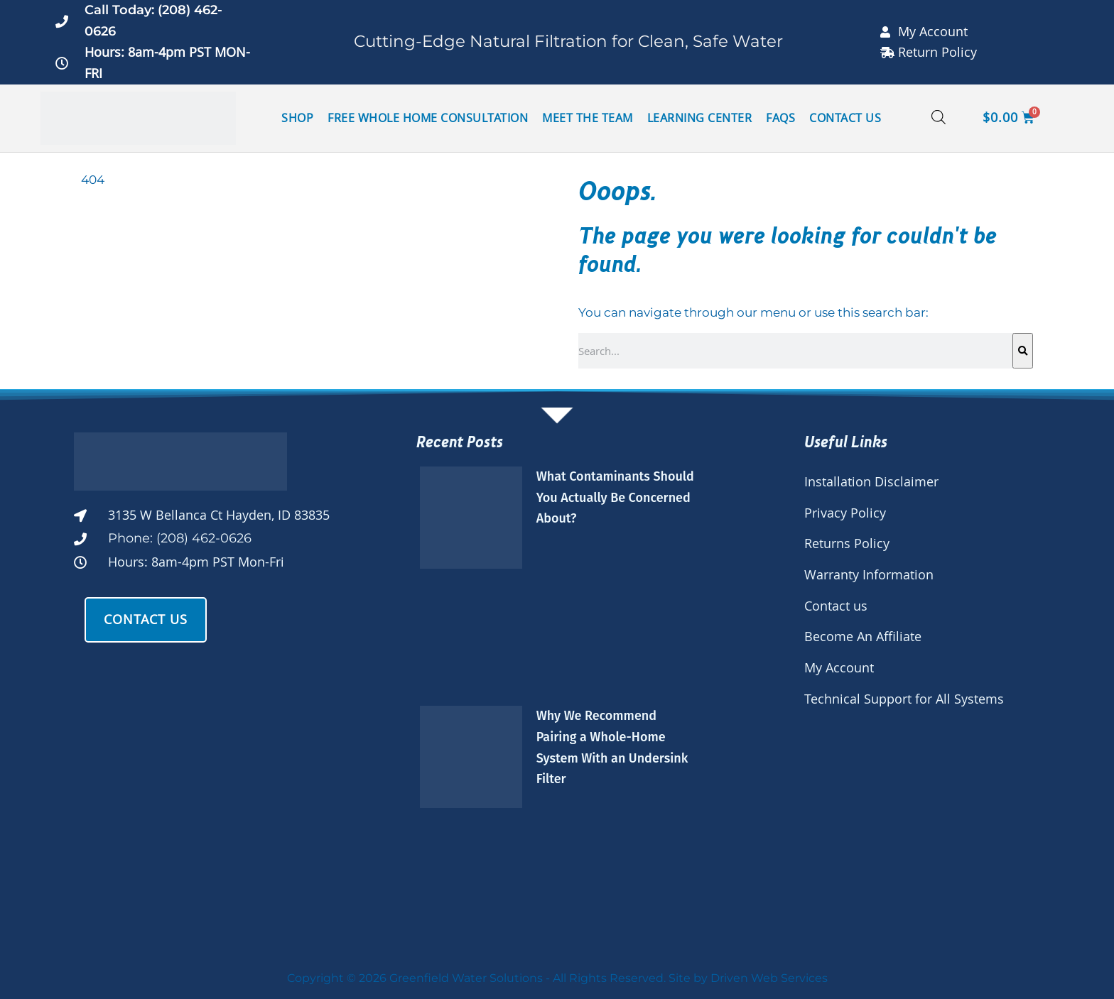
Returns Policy (846, 543)
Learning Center (699, 118)
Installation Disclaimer (871, 481)
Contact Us (845, 118)
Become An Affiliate (862, 636)
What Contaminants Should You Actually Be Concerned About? (615, 497)
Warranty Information (869, 574)
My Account (839, 667)
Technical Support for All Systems (904, 698)
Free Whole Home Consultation (428, 118)
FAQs (780, 118)
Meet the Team (587, 118)
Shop (297, 118)
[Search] (1022, 351)
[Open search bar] (938, 118)
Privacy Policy (845, 512)
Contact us (835, 605)
